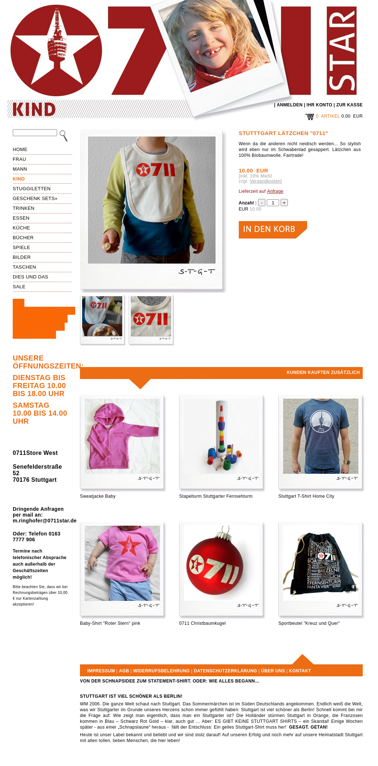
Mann (20, 169)
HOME (20, 149)
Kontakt (300, 670)
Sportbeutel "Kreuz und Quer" (309, 623)
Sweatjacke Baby (98, 496)
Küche (21, 228)
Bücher (23, 237)
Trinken (24, 208)
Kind (19, 179)
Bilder (22, 257)
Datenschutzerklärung (225, 670)
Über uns (273, 670)
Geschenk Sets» (35, 198)
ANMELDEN (289, 104)
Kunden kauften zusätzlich (323, 372)
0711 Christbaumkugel (202, 623)
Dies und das (30, 277)
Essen (21, 218)
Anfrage (275, 191)
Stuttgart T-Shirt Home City (306, 496)
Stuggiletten (32, 188)
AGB (124, 670)
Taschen (24, 267)
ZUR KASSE (349, 104)
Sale (19, 286)
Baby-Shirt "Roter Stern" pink (110, 623)
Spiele (21, 247)
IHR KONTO (320, 104)
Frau (19, 159)
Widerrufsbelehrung (161, 670)
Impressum (101, 670)
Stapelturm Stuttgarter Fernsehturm (216, 496)
